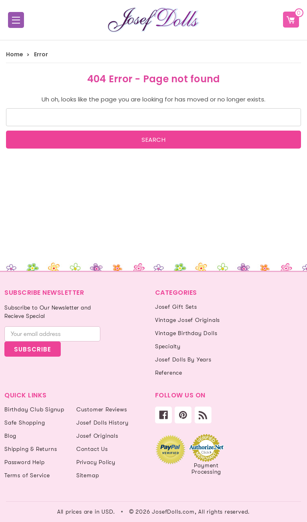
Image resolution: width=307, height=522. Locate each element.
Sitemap (87, 475)
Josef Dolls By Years (183, 359)
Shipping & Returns (30, 449)
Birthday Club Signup (34, 409)
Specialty (168, 346)
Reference (168, 372)
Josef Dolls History (102, 422)
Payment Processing (206, 468)
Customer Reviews (101, 409)
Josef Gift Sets (176, 307)
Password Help (24, 462)
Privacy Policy (96, 462)
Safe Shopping (24, 422)
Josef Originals (97, 436)
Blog (10, 436)
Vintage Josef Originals (187, 320)
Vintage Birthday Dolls (186, 333)
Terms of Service (27, 475)
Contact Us (92, 449)
